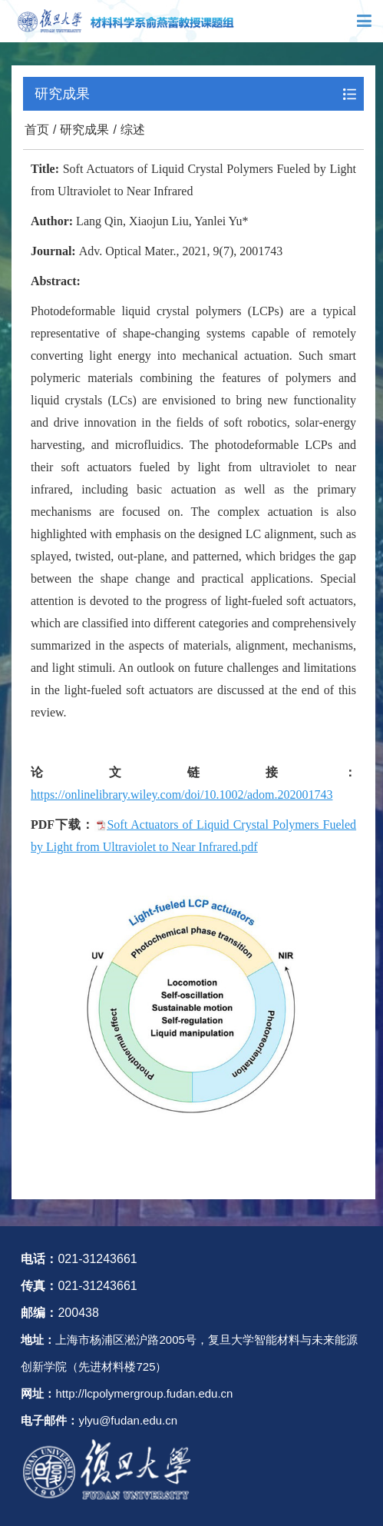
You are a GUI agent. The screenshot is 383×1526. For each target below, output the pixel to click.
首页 (37, 129)
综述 (133, 129)
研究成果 (84, 129)
